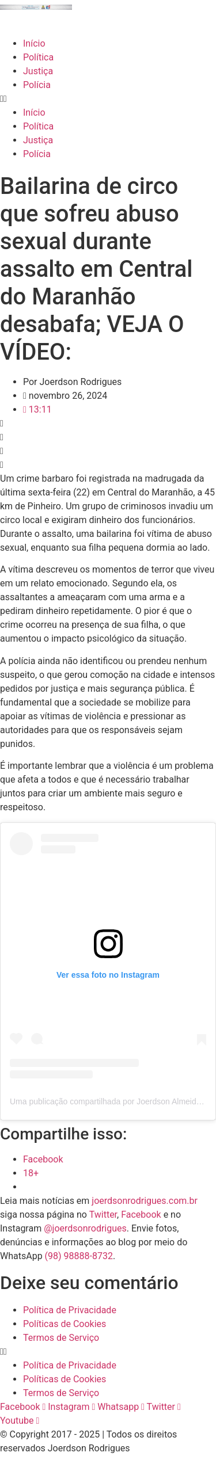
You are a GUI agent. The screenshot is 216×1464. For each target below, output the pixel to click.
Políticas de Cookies (64, 1323)
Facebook (141, 1214)
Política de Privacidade (69, 1310)
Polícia (37, 84)
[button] (108, 99)
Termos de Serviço (61, 1337)
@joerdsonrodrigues (85, 1228)
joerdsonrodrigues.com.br (143, 1200)
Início (34, 43)
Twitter (103, 1214)
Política (38, 57)
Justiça (38, 71)
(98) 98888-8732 (79, 1255)
